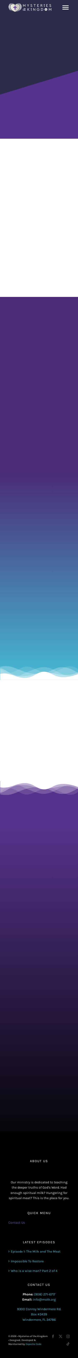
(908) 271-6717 (44, 1294)
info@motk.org (44, 1299)
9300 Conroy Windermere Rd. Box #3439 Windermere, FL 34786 (39, 1314)
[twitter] (60, 1336)
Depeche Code (33, 1344)
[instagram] (68, 1336)
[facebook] (53, 1336)
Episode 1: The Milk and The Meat (36, 1251)
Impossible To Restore (27, 1261)
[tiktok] (68, 1344)
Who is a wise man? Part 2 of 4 (34, 1271)
